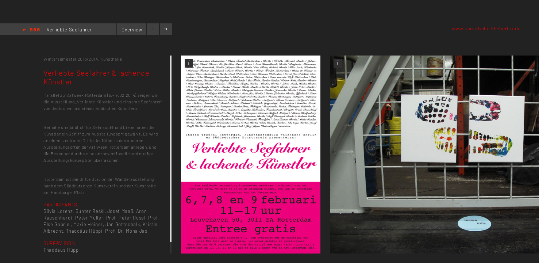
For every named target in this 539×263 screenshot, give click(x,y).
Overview (132, 30)
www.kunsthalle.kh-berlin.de (486, 28)
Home (31, 30)
